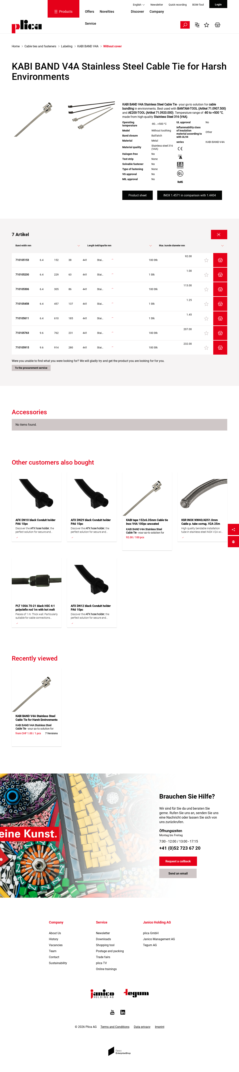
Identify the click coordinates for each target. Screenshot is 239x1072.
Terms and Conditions (114, 1027)
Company (157, 11)
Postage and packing (110, 951)
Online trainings (106, 969)
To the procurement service (31, 367)
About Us (55, 933)
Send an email (178, 873)
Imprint (159, 1027)
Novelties (107, 11)
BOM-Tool (198, 4)
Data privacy (142, 1027)
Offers (89, 11)
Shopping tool (105, 945)
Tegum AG (150, 945)
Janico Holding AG (157, 922)
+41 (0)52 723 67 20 (180, 848)
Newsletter (156, 4)
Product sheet (137, 195)
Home (16, 46)
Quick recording (178, 4)
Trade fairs (103, 957)
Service (90, 23)
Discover (137, 11)
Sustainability (58, 963)
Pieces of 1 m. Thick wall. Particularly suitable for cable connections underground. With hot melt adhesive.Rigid (36, 616)
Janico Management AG (159, 939)
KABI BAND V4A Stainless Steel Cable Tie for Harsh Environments (36, 718)
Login (218, 4)
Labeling (66, 46)
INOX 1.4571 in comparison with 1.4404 (189, 195)
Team (52, 951)
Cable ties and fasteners (40, 46)
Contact (54, 957)
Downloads (103, 939)
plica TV (101, 963)
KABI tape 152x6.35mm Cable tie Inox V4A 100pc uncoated (147, 522)
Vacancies (56, 945)
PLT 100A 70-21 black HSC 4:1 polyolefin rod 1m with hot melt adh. (35, 609)
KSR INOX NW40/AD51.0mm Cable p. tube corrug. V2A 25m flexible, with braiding (200, 523)
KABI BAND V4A (87, 46)
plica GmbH (151, 933)
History (53, 939)
